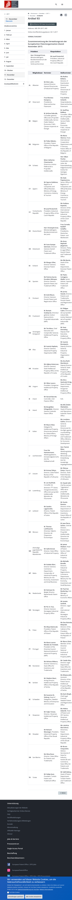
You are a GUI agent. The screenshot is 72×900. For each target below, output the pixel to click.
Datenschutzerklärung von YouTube (28, 889)
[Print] (61, 15)
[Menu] (62, 4)
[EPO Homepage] (11, 4)
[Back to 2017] (14, 14)
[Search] (56, 4)
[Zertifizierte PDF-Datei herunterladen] (42, 24)
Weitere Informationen (46, 889)
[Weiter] (62, 793)
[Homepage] (28, 13)
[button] (14, 84)
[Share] (65, 15)
